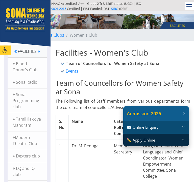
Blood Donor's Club (25, 67)
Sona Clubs (53, 35)
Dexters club (26, 156)
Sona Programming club (26, 100)
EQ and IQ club (24, 171)
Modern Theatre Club (25, 140)
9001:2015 (58, 8)
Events (72, 71)
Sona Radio (25, 82)
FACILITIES (27, 51)
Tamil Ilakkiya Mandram (27, 122)
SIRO (114, 8)
